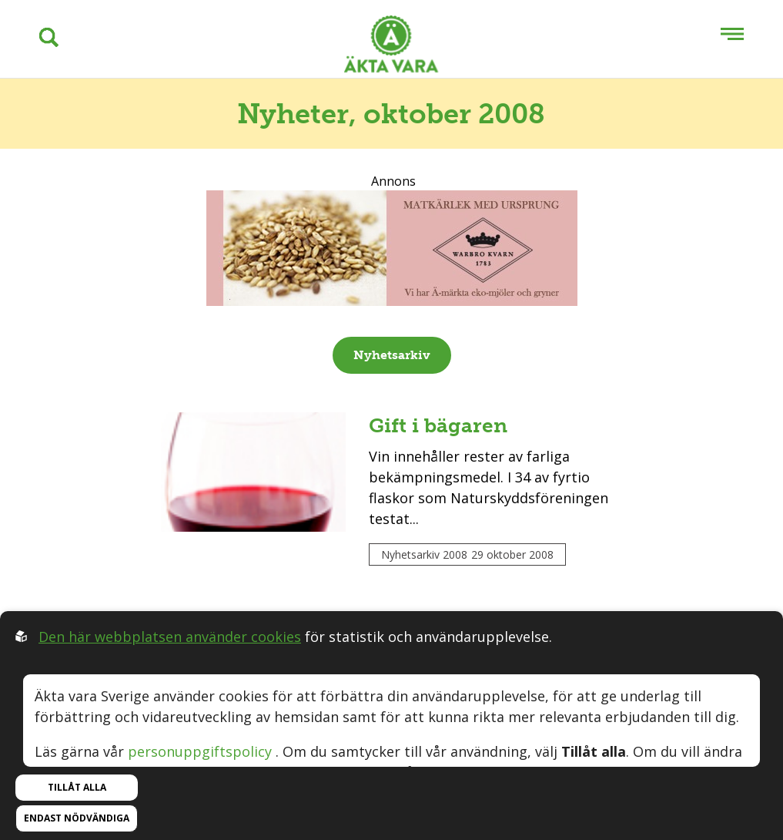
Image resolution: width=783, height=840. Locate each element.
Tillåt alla (77, 787)
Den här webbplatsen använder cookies (169, 636)
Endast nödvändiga (76, 818)
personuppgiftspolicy (200, 751)
